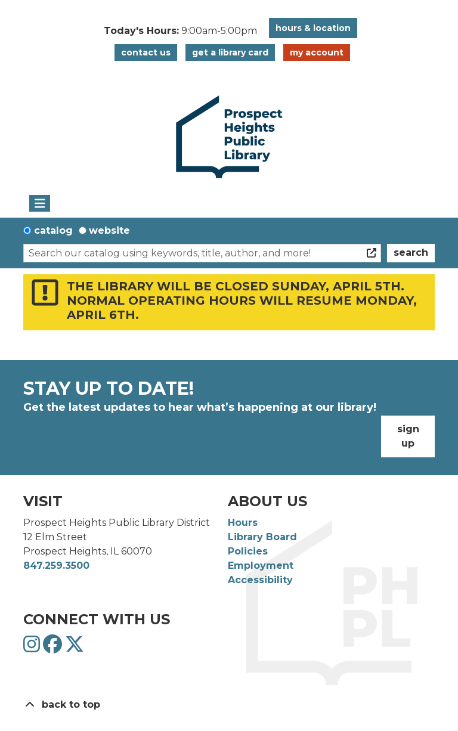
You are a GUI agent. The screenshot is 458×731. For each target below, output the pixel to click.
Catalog (53, 230)
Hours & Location (313, 28)
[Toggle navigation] (39, 203)
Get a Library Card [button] (230, 52)
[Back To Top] (229, 705)
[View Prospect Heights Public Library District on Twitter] (74, 647)
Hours (243, 522)
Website (109, 230)
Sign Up (408, 436)
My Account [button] (317, 52)
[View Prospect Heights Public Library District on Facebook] (54, 647)
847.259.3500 (56, 565)
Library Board (262, 537)
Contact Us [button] (146, 52)
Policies (248, 551)
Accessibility (260, 580)
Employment (260, 565)
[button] (180, 31)
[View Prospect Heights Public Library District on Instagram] (33, 647)
